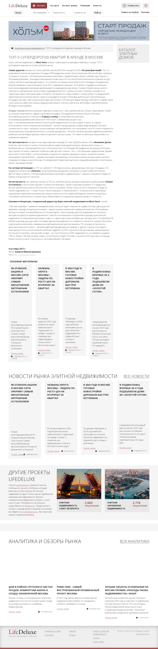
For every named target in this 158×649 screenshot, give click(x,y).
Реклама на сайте (53, 631)
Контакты (49, 635)
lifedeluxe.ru (30, 506)
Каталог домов (69, 5)
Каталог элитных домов (128, 53)
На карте (54, 5)
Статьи (96, 638)
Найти (97, 12)
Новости (97, 5)
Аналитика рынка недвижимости (29, 48)
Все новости (136, 376)
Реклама (145, 12)
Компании (85, 5)
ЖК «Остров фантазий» (25, 254)
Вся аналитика (134, 541)
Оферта (72, 631)
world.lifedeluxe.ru (30, 511)
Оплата (72, 635)
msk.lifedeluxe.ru (23, 485)
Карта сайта (98, 641)
